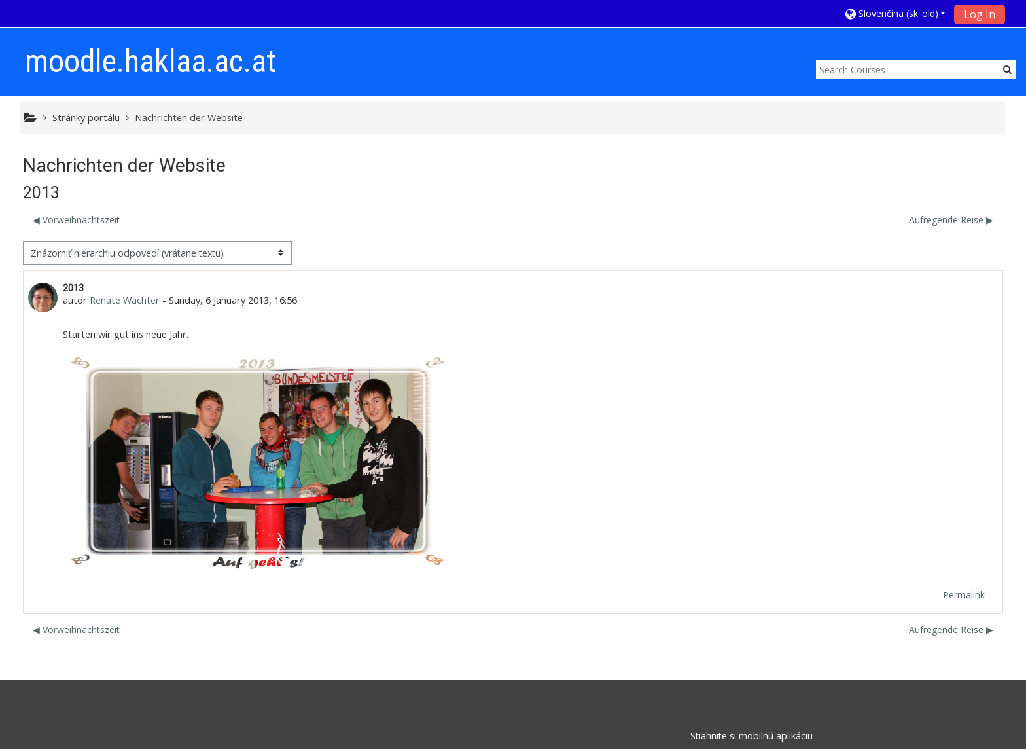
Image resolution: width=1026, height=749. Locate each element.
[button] (895, 13)
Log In (979, 14)
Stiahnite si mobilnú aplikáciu (751, 735)
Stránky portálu (86, 117)
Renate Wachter (125, 300)
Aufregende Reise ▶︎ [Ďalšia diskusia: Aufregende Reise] (951, 219)
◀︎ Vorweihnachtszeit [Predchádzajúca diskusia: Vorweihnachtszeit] (76, 219)
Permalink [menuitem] (964, 595)
